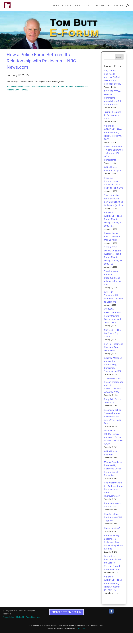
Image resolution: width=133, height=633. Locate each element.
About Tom (81, 5)
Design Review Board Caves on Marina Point (112, 236)
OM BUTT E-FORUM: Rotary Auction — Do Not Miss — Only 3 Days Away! (113, 437)
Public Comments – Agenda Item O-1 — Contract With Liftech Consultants (113, 153)
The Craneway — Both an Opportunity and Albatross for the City (112, 278)
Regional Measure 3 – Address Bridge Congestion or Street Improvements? (113, 489)
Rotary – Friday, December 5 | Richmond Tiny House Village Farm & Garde (113, 542)
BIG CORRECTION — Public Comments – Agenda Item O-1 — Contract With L (113, 98)
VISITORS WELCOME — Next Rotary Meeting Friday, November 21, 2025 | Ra (113, 583)
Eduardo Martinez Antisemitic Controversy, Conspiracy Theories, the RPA (113, 364)
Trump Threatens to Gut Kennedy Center (112, 115)
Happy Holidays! (112, 528)
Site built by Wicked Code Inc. (28, 617)
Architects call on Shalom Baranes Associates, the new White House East (112, 416)
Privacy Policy (8, 617)
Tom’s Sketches (102, 5)
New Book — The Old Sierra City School (112, 333)
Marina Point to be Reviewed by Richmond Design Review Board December (113, 469)
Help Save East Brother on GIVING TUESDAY (113, 517)
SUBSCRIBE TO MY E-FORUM (66, 612)
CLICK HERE (80, 629)
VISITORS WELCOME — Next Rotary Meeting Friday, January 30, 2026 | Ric (113, 219)
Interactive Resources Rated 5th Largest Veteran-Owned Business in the (112, 563)
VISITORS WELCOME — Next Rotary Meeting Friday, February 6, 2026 (113, 132)
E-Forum (67, 5)
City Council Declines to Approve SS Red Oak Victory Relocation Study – (113, 77)
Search (119, 57)
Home (55, 5)
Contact (118, 5)
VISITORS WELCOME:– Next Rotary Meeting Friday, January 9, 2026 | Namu (112, 316)
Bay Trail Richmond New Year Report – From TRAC (113, 347)
